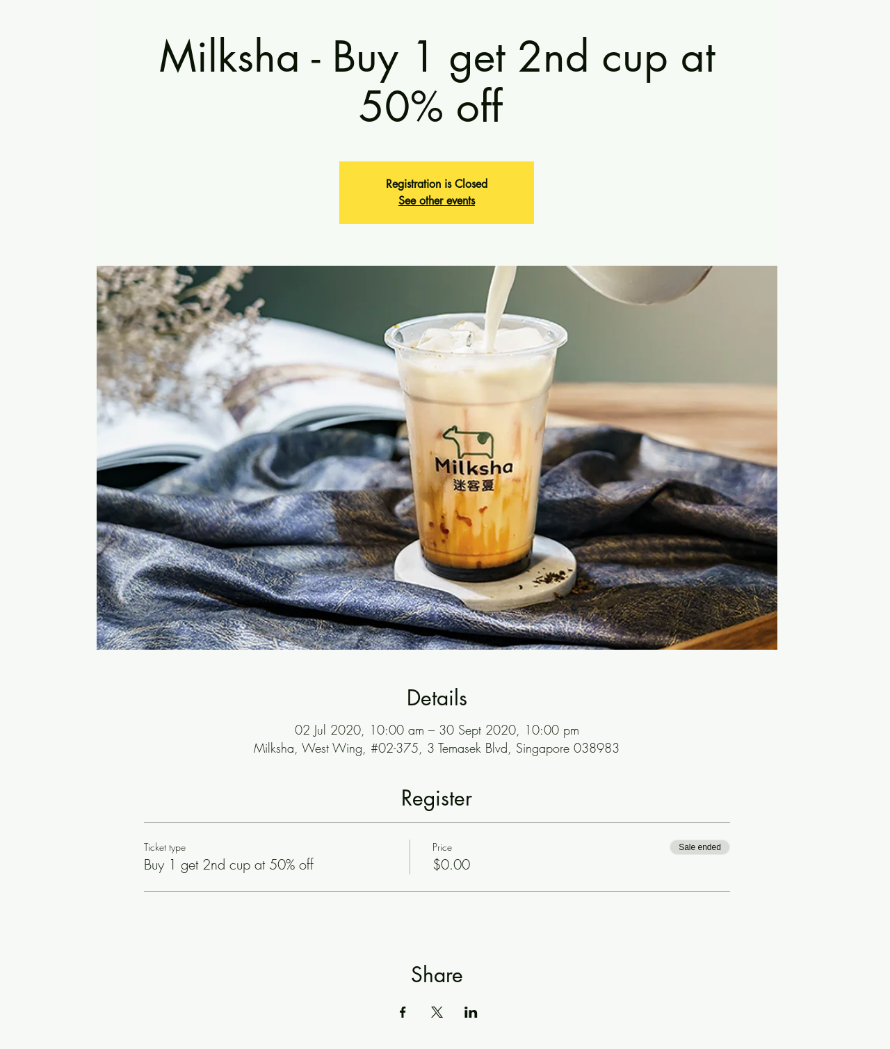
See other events (436, 200)
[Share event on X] (437, 1012)
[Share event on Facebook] (403, 1012)
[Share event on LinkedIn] (471, 1012)
